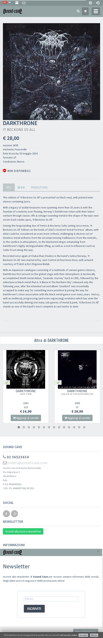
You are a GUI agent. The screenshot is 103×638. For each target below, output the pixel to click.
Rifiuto (94, 635)
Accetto (83, 635)
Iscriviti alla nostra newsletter (23, 531)
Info (9, 187)
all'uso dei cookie (68, 635)
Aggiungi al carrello (26, 418)
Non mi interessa (86, 632)
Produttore (39, 187)
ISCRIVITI (34, 608)
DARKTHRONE (26, 392)
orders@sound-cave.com (25, 462)
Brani (21, 187)
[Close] (98, 551)
